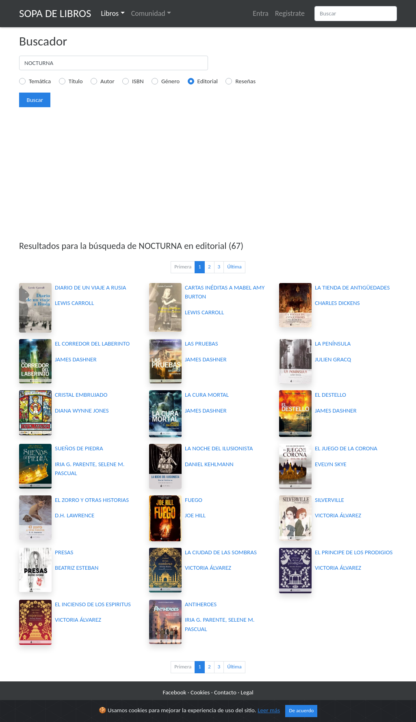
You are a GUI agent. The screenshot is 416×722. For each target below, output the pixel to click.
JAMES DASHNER (76, 359)
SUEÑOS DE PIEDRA (79, 448)
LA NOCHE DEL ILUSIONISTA (219, 448)
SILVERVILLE (329, 500)
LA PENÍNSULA (333, 343)
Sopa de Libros (55, 13)
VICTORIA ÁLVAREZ (338, 515)
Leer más (269, 710)
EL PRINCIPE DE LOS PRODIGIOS (354, 552)
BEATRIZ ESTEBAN (76, 567)
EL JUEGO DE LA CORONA (346, 448)
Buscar (34, 100)
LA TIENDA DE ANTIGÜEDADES (352, 287)
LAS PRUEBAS (201, 343)
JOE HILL (195, 515)
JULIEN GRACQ (333, 359)
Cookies (200, 692)
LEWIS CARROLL (74, 303)
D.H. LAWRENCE (74, 515)
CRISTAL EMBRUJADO (81, 394)
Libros (110, 13)
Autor (107, 81)
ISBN (138, 81)
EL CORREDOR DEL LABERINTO (92, 343)
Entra (261, 13)
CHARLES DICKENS (337, 303)
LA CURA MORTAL (207, 394)
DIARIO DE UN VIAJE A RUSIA (90, 287)
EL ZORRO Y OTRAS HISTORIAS (92, 500)
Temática (40, 81)
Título (76, 81)
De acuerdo (301, 710)
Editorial (207, 81)
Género (170, 81)
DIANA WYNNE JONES (82, 410)
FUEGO (193, 500)
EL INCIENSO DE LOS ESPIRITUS (93, 604)
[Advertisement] (208, 177)
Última (234, 267)
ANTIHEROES (201, 604)
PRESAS (64, 552)
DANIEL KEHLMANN (209, 464)
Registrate (290, 13)
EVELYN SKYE (331, 464)
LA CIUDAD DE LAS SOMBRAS (221, 552)
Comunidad (148, 13)
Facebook (174, 692)
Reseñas (245, 81)
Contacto (225, 692)
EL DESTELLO (330, 394)
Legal (246, 692)
